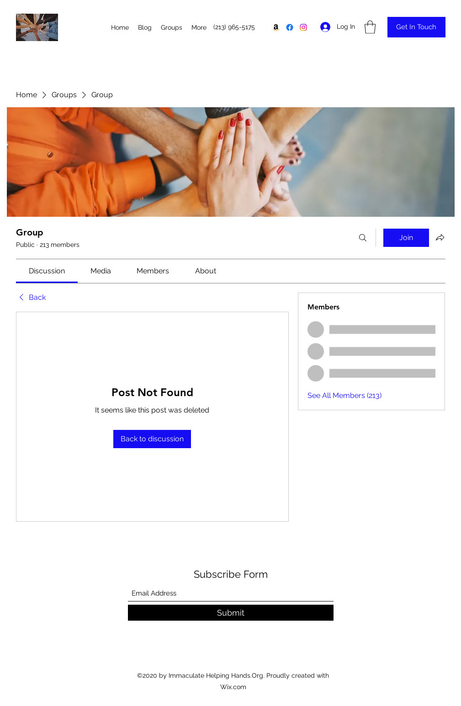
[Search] (362, 238)
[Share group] (440, 237)
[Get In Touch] (416, 27)
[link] (47, 271)
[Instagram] (303, 27)
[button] (370, 27)
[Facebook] (289, 27)
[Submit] (231, 613)
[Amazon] (276, 27)
